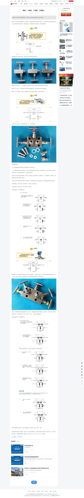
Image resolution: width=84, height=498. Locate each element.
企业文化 (46, 491)
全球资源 (54, 491)
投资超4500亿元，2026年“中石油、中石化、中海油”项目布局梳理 (69, 63)
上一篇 (14, 436)
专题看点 (56, 3)
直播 (22, 1)
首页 (21, 3)
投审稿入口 (71, 1)
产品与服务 (38, 491)
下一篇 (19, 436)
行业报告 (46, 3)
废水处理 (26, 474)
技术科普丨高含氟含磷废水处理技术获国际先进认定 (36, 468)
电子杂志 (36, 3)
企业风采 (61, 3)
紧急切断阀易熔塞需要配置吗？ (31, 457)
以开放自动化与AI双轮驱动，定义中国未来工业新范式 (70, 97)
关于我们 (67, 3)
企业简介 (42, 491)
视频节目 (51, 3)
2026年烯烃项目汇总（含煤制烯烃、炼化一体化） (69, 46)
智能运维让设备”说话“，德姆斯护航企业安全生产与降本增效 (71, 102)
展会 (25, 1)
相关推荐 (13, 441)
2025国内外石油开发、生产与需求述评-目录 (68, 95)
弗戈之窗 (33, 491)
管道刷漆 (26, 451)
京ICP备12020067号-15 (46, 495)
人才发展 (50, 491)
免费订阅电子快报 (66, 14)
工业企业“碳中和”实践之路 (65, 88)
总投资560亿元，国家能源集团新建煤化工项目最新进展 (69, 68)
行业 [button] (15, 1)
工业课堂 (41, 3)
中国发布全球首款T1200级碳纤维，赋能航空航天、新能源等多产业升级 (69, 57)
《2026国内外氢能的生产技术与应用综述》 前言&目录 (66, 35)
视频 (19, 1)
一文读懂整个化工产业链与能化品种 (69, 51)
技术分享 (31, 3)
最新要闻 (25, 3)
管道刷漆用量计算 (28, 445)
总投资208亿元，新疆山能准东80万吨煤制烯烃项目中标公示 (69, 40)
